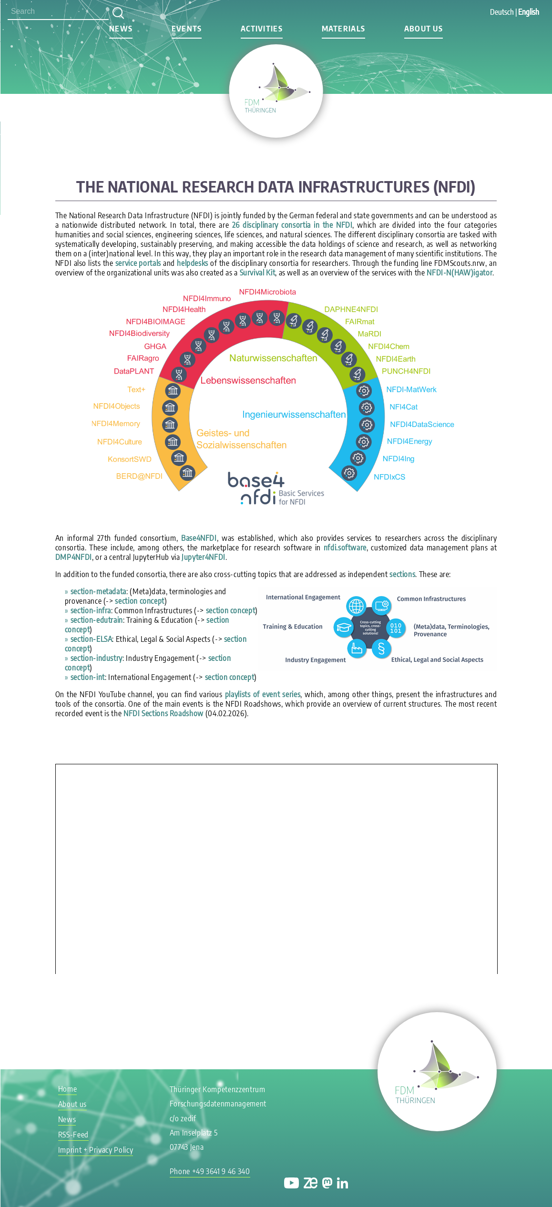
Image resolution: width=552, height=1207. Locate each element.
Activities (262, 28)
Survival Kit (258, 272)
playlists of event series (262, 694)
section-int (88, 677)
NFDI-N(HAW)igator (459, 272)
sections (402, 574)
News (121, 28)
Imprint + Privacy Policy (95, 1150)
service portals (138, 263)
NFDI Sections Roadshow (163, 713)
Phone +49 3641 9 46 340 (210, 1171)
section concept (139, 601)
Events (187, 28)
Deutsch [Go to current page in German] (502, 12)
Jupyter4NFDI (203, 557)
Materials (344, 28)
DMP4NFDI (73, 557)
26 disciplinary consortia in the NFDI (292, 225)
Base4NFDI (199, 538)
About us (423, 28)
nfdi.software (345, 547)
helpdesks (192, 263)
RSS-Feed (73, 1134)
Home (67, 1089)
